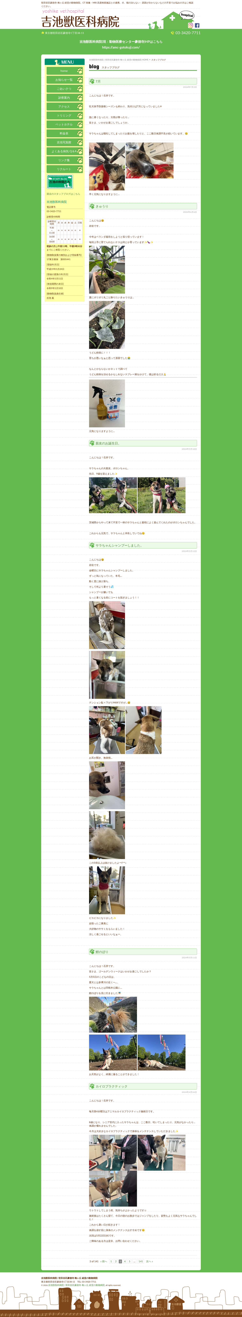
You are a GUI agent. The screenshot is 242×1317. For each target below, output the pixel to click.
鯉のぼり (102, 952)
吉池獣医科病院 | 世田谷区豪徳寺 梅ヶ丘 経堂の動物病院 (72, 1285)
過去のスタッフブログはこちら (62, 193)
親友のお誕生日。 (108, 443)
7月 (98, 81)
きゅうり (102, 206)
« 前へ (103, 1261)
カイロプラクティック (112, 1086)
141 (139, 1261)
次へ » (148, 1261)
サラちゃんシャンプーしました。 (120, 545)
